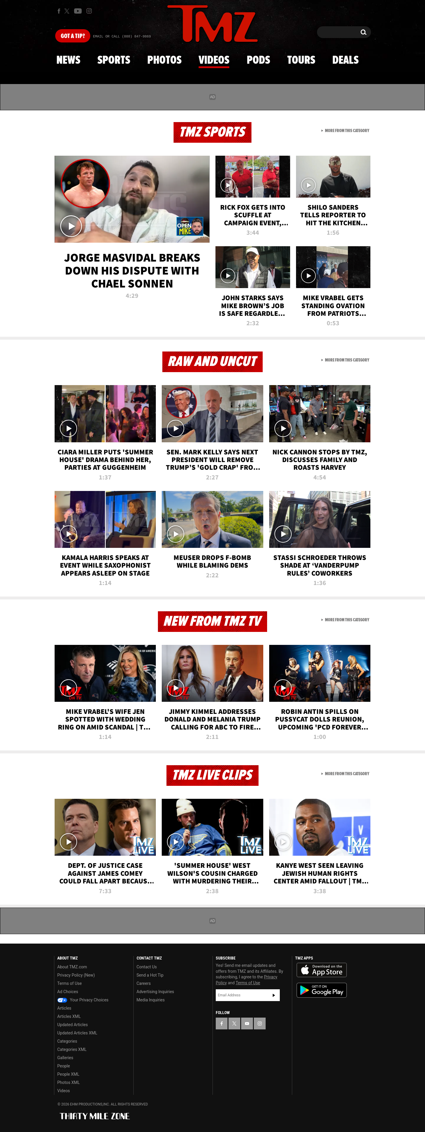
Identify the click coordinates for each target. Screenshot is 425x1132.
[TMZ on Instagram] (89, 11)
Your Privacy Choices (83, 1000)
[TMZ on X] (68, 11)
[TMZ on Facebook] (59, 11)
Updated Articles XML (77, 1033)
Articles (64, 1008)
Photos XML (68, 1082)
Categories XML (71, 1049)
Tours (301, 60)
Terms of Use (69, 983)
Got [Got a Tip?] (73, 36)
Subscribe (274, 995)
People (63, 1066)
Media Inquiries (151, 1000)
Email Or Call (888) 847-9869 (122, 36)
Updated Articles (72, 1024)
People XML (68, 1074)
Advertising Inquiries (155, 991)
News (68, 60)
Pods (258, 60)
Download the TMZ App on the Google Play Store (322, 990)
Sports (113, 60)
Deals (345, 60)
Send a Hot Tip (150, 975)
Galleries (65, 1057)
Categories (67, 1041)
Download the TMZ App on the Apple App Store (322, 970)
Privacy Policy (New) (76, 975)
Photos (164, 60)
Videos (214, 60)
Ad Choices (67, 991)
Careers (144, 983)
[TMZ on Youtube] (78, 11)
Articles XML (69, 1016)
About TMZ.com (72, 967)
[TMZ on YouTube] (247, 1023)
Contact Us (147, 967)
